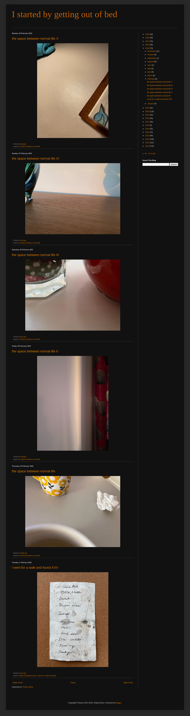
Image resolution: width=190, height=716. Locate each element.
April (149, 72)
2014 (147, 132)
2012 (147, 139)
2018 (147, 118)
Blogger (118, 703)
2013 (147, 136)
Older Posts (128, 683)
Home (73, 683)
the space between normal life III (35, 255)
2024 (147, 41)
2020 (147, 111)
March (150, 75)
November (151, 51)
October (150, 55)
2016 (147, 125)
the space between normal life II (35, 351)
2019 (147, 115)
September (152, 58)
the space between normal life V (35, 38)
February (151, 79)
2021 (147, 108)
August (150, 62)
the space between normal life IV (35, 158)
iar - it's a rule (150, 153)
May (149, 69)
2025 (147, 38)
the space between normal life (29, 146)
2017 (147, 122)
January (150, 104)
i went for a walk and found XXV (35, 567)
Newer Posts (18, 683)
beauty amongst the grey (27, 675)
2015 (147, 129)
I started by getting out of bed (64, 14)
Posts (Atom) (28, 687)
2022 (147, 48)
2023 (147, 45)
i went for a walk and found (46, 675)
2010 (147, 146)
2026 (147, 34)
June (149, 65)
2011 (147, 143)
